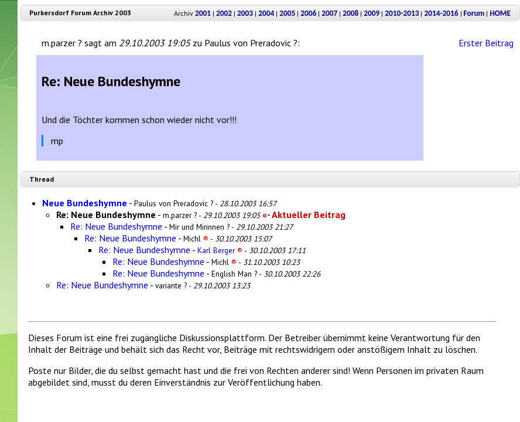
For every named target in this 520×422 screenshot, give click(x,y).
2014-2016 (441, 13)
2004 (266, 13)
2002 (224, 13)
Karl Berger (219, 250)
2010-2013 (402, 13)
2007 (329, 13)
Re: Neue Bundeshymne (116, 226)
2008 (350, 13)
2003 (245, 13)
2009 (371, 13)
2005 (287, 13)
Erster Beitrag (486, 43)
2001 (203, 13)
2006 (308, 13)
